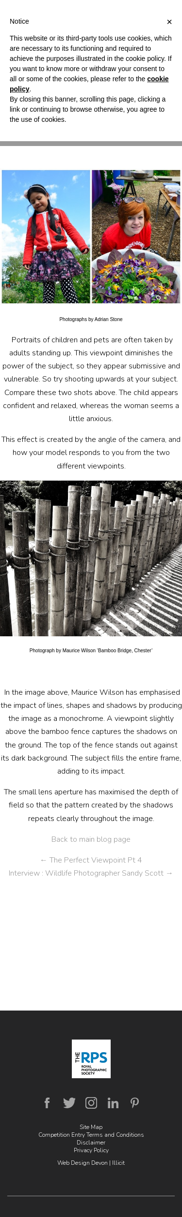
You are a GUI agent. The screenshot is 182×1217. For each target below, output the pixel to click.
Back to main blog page (91, 839)
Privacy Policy (91, 1150)
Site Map (91, 1127)
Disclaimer (91, 1142)
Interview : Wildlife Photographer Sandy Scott (91, 873)
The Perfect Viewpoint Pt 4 (91, 860)
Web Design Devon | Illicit (91, 1163)
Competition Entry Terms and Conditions (91, 1135)
